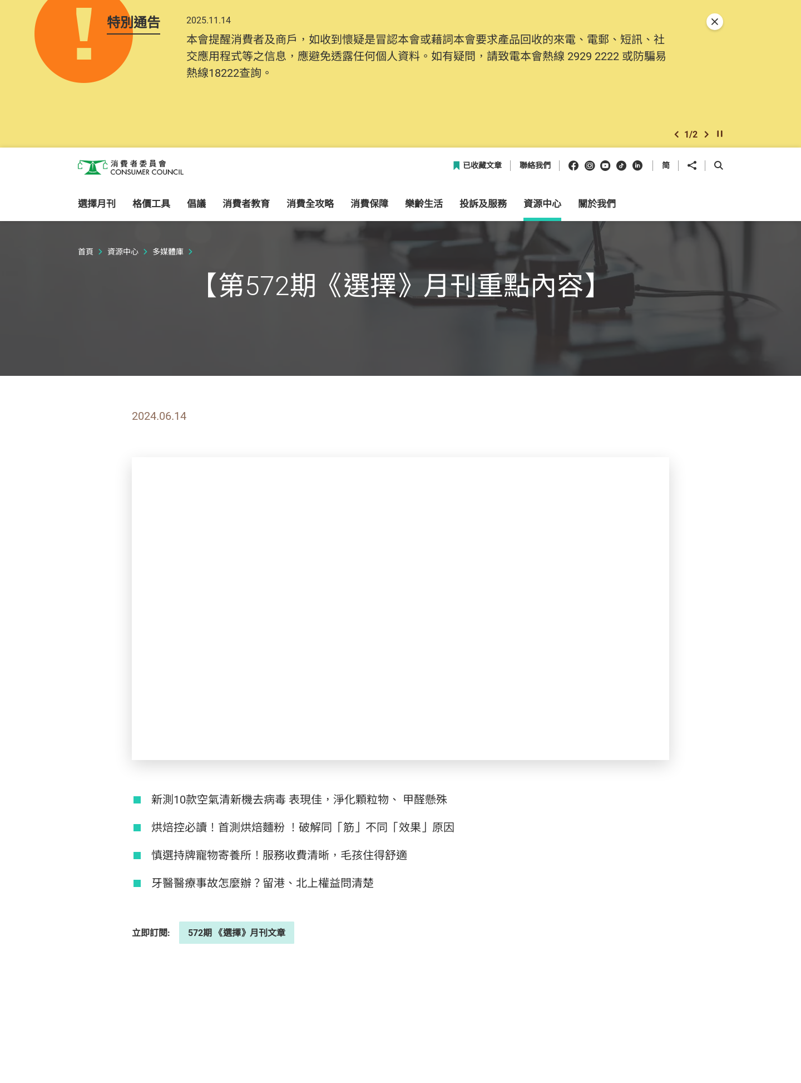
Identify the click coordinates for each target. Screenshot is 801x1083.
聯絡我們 (535, 175)
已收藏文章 (477, 175)
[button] (676, 141)
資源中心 (123, 260)
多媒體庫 (168, 260)
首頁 (85, 260)
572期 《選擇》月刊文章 (236, 941)
